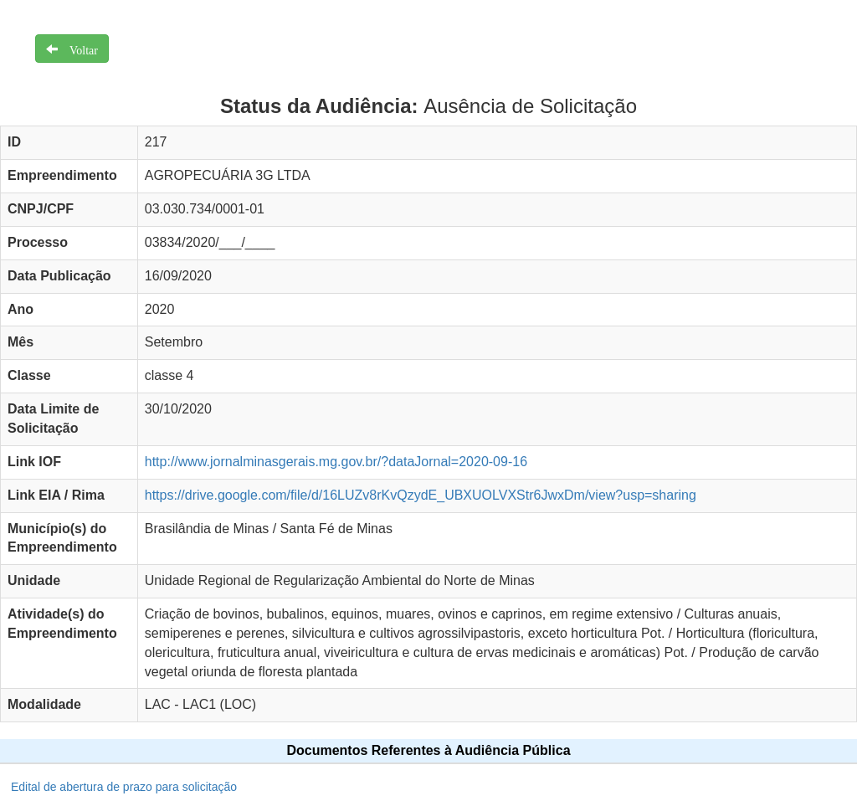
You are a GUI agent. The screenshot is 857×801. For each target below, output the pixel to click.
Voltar (78, 48)
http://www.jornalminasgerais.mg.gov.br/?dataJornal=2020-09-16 (336, 461)
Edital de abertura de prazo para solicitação (124, 786)
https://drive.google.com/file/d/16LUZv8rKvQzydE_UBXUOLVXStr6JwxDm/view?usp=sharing (420, 495)
